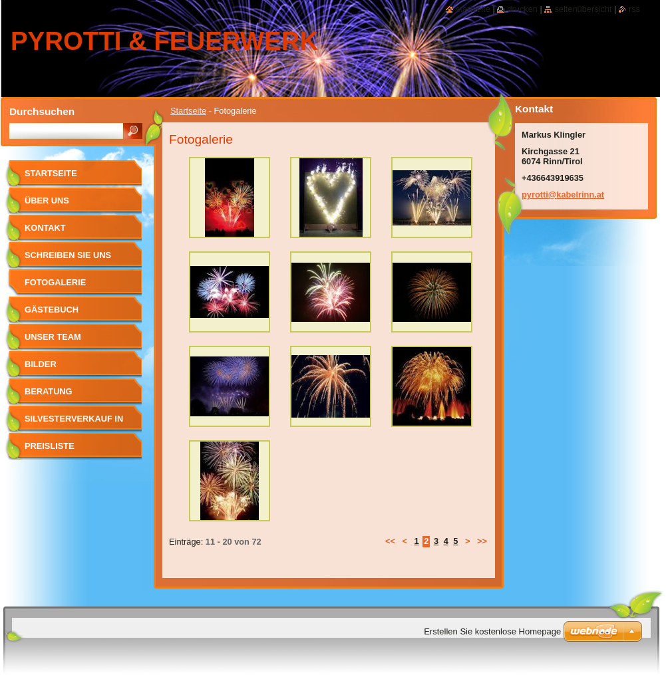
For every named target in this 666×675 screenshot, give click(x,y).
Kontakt (45, 228)
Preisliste (50, 446)
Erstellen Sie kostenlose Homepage (492, 631)
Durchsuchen (42, 111)
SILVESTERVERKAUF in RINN (74, 423)
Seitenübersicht (582, 9)
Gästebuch (52, 310)
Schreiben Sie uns (68, 255)
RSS (634, 9)
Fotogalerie (55, 282)
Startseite (188, 111)
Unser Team (53, 337)
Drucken (522, 9)
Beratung (49, 391)
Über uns (47, 200)
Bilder (41, 364)
